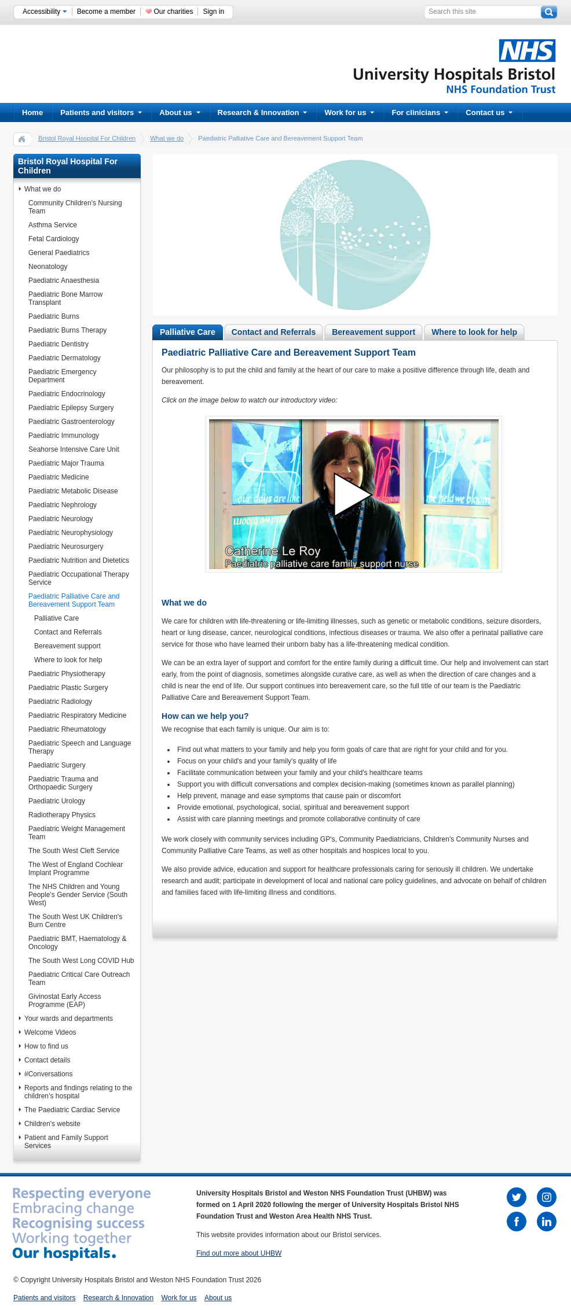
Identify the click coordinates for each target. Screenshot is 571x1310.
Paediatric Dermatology (64, 358)
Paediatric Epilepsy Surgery (71, 408)
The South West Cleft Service (73, 851)
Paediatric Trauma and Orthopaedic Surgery (63, 783)
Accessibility (45, 12)
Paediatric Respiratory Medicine (77, 715)
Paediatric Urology (56, 801)
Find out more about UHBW (238, 1253)
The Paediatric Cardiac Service (72, 1110)
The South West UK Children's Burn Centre (75, 921)
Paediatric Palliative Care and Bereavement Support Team (73, 600)
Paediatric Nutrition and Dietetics (78, 560)
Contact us (489, 112)
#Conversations (48, 1074)
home (22, 138)
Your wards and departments (68, 1018)
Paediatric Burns (53, 316)
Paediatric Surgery (57, 765)
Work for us (349, 112)
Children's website (52, 1124)
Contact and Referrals (68, 632)
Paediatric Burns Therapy (67, 330)
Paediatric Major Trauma (66, 463)
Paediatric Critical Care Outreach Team (79, 978)
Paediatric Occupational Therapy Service (78, 578)
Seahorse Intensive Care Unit (73, 449)
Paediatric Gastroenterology (71, 422)
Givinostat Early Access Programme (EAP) (64, 1000)
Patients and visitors (101, 112)
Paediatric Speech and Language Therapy (79, 747)
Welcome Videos (50, 1032)
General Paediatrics (58, 253)
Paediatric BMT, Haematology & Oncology (77, 943)
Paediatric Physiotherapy (66, 674)
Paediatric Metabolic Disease (73, 491)
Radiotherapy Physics (62, 815)
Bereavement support (67, 646)
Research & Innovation (263, 112)
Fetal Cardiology (53, 239)
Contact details (47, 1060)
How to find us (46, 1046)
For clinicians (419, 112)
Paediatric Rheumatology (67, 729)
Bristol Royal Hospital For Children (87, 138)
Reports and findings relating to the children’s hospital (78, 1092)
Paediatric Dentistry (58, 344)
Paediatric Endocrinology (66, 394)
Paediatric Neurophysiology (70, 533)
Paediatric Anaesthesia (63, 280)
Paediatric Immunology (63, 435)
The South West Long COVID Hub (81, 961)
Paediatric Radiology (60, 702)
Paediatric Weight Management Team (76, 833)
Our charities (173, 12)
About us (179, 112)
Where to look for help (68, 660)
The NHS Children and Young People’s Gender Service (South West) (77, 895)
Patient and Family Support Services (66, 1142)
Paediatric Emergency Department (62, 376)
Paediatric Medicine (58, 477)
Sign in (213, 12)
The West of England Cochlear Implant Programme (75, 869)
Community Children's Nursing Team (75, 207)
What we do (167, 138)
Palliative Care (56, 618)
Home (32, 112)
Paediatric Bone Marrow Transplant (65, 298)
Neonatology (47, 267)
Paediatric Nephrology (62, 505)
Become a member (106, 12)
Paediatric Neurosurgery (65, 547)
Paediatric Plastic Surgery (68, 688)
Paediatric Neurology (60, 519)
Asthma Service (52, 225)
